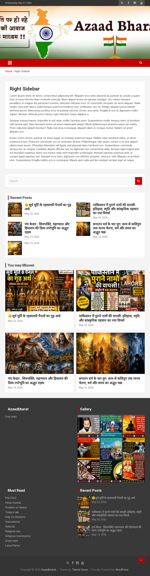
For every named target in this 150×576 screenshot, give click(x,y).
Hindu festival (13, 502)
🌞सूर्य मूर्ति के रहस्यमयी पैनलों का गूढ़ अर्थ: (48, 207)
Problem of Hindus (16, 507)
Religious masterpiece (18, 536)
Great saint (11, 540)
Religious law (12, 531)
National (10, 526)
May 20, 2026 (100, 217)
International (12, 521)
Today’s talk (12, 512)
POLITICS (10, 498)
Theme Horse (80, 569)
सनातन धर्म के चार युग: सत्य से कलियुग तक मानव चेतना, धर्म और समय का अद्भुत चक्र (117, 228)
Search (138, 181)
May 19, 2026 (32, 236)
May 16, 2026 (100, 236)
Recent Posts (21, 198)
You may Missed (21, 265)
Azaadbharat (48, 569)
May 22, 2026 (32, 213)
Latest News (12, 545)
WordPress (122, 569)
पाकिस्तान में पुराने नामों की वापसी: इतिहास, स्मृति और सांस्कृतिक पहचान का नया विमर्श (115, 209)
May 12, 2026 (32, 243)
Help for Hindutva (15, 517)
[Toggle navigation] (9, 63)
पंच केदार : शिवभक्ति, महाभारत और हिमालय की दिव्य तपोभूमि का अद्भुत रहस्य (47, 228)
